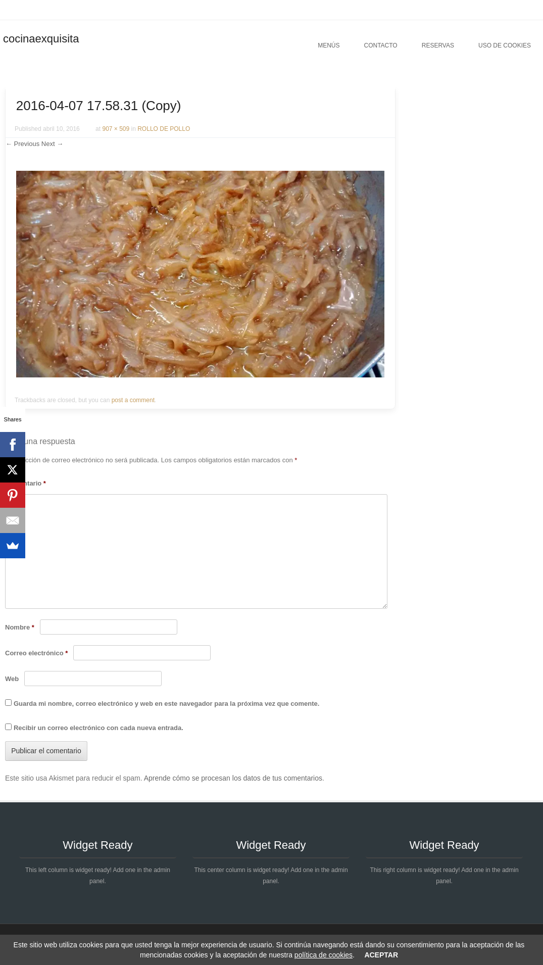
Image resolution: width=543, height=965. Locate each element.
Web (12, 679)
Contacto (380, 45)
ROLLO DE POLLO (163, 128)
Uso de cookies (504, 45)
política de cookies (323, 955)
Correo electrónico (36, 653)
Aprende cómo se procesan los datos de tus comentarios (233, 778)
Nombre (19, 627)
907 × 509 (115, 128)
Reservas (438, 45)
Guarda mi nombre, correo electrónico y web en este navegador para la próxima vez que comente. (166, 703)
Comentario (25, 483)
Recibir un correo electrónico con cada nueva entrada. (98, 728)
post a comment (133, 400)
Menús (328, 45)
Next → (52, 144)
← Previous (22, 144)
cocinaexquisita (41, 38)
